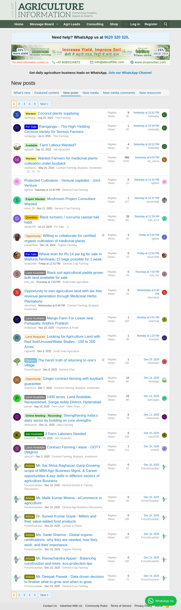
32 (28, 171)
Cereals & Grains (72, 525)
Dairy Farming (65, 424)
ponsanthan (31, 245)
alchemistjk (153, 201)
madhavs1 (30, 167)
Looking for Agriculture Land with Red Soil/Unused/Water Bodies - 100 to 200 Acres (62, 341)
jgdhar (155, 238)
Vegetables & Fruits (67, 327)
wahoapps (153, 399)
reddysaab (30, 327)
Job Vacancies (61, 149)
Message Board (42, 24)
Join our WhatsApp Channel (130, 72)
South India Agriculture (75, 282)
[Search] (165, 24)
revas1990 (30, 263)
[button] (57, 24)
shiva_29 (29, 208)
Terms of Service (121, 605)
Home (18, 24)
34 (38, 171)
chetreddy (153, 116)
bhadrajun (153, 362)
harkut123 (30, 387)
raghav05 (29, 351)
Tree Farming (63, 117)
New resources (150, 93)
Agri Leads (71, 24)
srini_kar (29, 282)
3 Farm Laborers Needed (65, 434)
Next (43, 104)
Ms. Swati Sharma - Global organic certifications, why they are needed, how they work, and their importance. (60, 540)
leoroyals (154, 339)
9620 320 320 (116, 37)
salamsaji (153, 321)
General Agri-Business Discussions (82, 507)
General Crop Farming (75, 189)
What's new (22, 93)
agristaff (28, 149)
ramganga (30, 136)
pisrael (28, 406)
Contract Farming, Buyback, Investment (79, 167)
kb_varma (153, 161)
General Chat (66, 369)
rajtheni (28, 189)
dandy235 (30, 226)
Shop (114, 24)
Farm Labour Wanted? (58, 145)
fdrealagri (153, 381)
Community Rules (96, 605)
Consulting (95, 24)
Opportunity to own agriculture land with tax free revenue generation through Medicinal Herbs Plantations (63, 296)
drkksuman (30, 424)
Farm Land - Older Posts (66, 406)
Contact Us (50, 605)
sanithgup (30, 117)
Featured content (46, 93)
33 (33, 171)
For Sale (59, 226)
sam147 (29, 456)
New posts (70, 93)
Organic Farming (67, 245)
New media (91, 93)
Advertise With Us (71, 605)
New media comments (119, 93)
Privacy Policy (143, 605)
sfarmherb (30, 305)
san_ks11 (153, 220)
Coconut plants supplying (58, 113)
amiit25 (155, 449)
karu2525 (29, 438)
